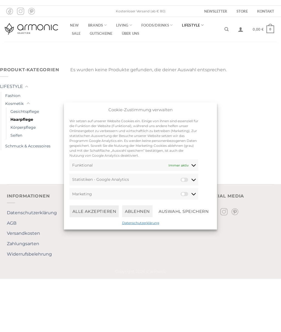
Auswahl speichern (184, 211)
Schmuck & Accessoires (27, 146)
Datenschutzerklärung (140, 223)
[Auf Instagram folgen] (20, 11)
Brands (97, 25)
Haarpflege (21, 119)
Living (124, 25)
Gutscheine (101, 33)
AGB (11, 223)
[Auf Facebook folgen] (9, 11)
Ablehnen (137, 211)
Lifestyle (193, 25)
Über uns (130, 33)
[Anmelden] (240, 29)
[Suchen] (226, 29)
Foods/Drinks (157, 25)
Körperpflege (23, 127)
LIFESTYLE (11, 86)
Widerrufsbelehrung (29, 254)
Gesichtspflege (24, 111)
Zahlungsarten (23, 243)
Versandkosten (23, 233)
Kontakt (265, 11)
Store (242, 11)
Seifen (16, 135)
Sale (76, 33)
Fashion (12, 95)
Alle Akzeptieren (94, 211)
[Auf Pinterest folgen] (31, 11)
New (74, 25)
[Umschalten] (26, 87)
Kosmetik (14, 103)
